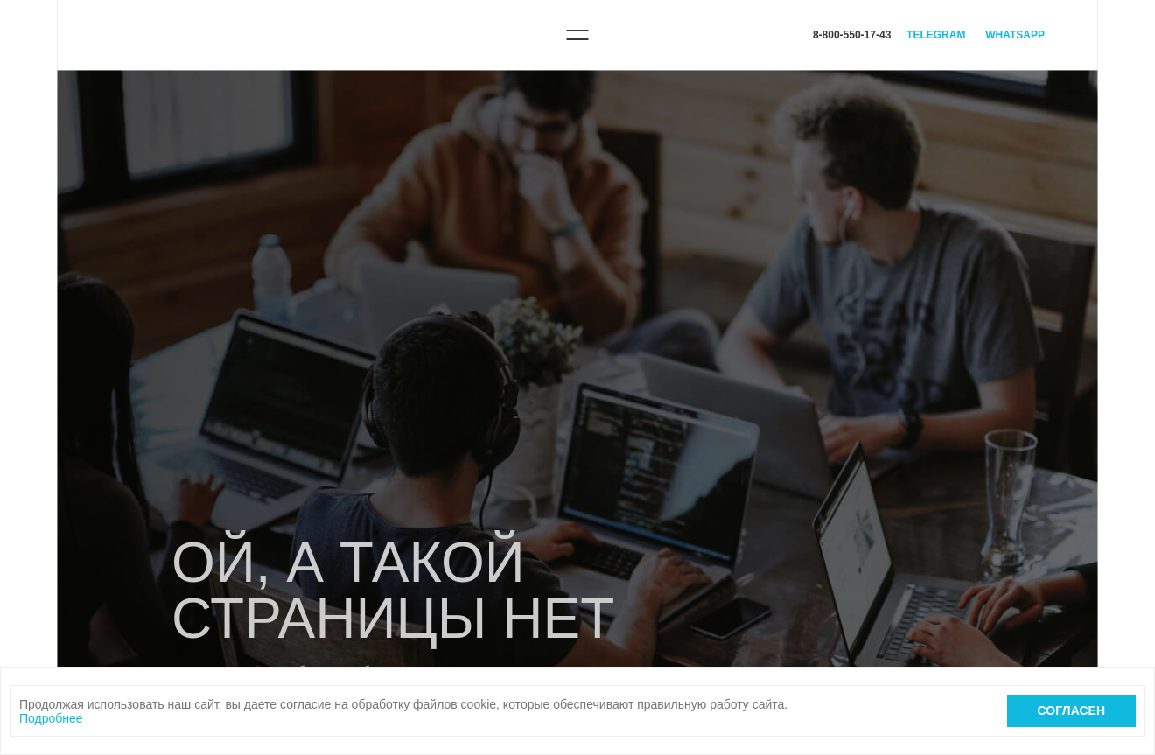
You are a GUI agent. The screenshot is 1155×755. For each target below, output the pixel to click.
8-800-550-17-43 (852, 35)
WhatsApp (1015, 35)
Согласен (1071, 710)
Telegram (935, 35)
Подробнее (51, 718)
